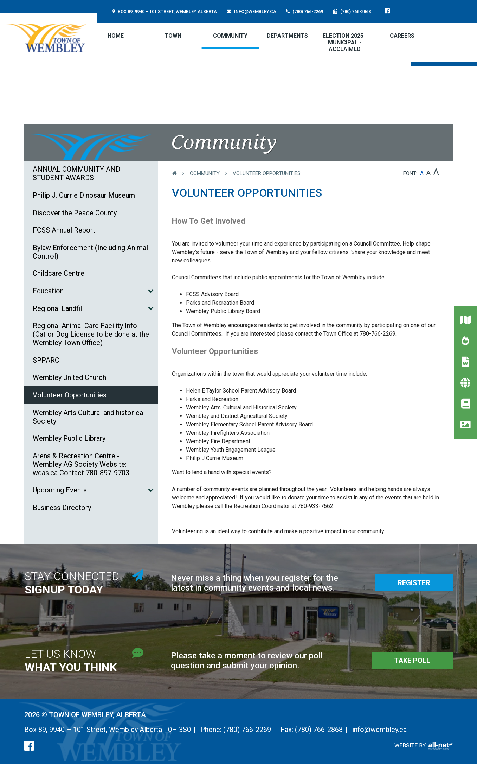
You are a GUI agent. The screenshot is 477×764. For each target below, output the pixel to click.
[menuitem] (115, 36)
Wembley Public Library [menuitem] (69, 438)
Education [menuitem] (48, 291)
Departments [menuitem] (287, 35)
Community (205, 173)
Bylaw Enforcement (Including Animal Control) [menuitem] (90, 251)
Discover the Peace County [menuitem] (75, 213)
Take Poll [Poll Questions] (412, 660)
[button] (150, 290)
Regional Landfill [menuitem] (58, 308)
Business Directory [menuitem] (62, 507)
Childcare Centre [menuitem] (58, 273)
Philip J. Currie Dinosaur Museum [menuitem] (84, 195)
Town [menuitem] (173, 35)
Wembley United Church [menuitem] (69, 377)
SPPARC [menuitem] (46, 360)
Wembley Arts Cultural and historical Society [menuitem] (89, 416)
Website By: (423, 745)
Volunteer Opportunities (267, 173)
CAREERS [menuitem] (402, 35)
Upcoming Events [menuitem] (60, 490)
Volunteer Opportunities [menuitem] (70, 395)
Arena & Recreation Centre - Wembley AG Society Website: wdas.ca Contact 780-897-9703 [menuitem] (81, 464)
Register (414, 583)
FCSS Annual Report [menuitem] (64, 230)
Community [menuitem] (230, 35)
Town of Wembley (48, 37)
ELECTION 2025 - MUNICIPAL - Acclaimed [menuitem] (345, 42)
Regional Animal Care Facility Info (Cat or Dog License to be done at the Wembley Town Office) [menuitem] (91, 334)
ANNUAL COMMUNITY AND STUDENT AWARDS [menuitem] (76, 173)
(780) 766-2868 (319, 729)
